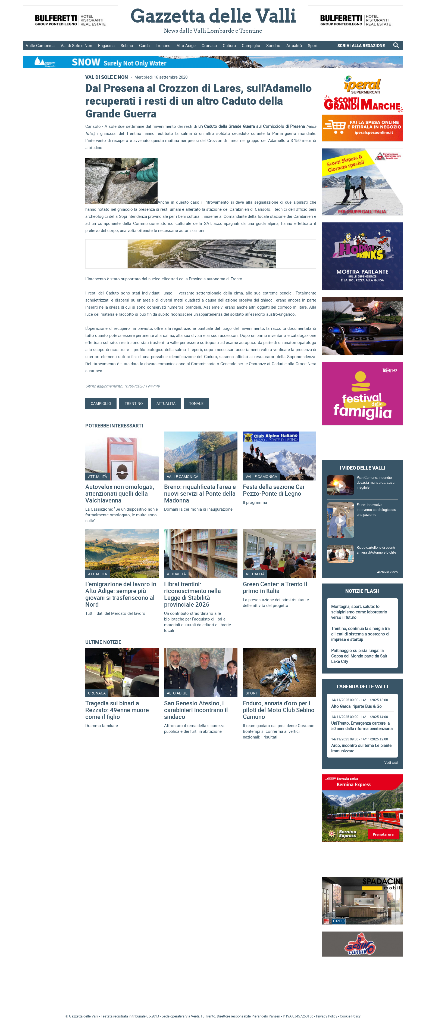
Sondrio (273, 45)
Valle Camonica (40, 45)
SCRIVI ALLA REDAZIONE (361, 45)
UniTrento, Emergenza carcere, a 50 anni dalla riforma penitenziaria (362, 725)
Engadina (106, 45)
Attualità (294, 45)
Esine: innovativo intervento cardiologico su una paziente (376, 509)
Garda (144, 45)
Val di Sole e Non (76, 45)
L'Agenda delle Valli (362, 686)
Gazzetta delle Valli (362, 966)
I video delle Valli (362, 467)
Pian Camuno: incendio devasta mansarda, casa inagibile (375, 482)
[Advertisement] (362, 443)
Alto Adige (186, 45)
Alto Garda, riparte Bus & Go (356, 706)
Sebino (127, 45)
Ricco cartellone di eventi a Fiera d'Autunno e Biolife (376, 550)
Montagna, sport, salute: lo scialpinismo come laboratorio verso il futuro (359, 612)
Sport (313, 45)
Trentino (163, 45)
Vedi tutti (391, 762)
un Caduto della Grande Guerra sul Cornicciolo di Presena (251, 126)
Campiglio (251, 45)
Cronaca (209, 45)
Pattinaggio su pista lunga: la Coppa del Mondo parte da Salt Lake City (359, 656)
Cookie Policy (350, 1016)
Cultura (229, 45)
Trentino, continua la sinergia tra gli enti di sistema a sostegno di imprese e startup (360, 634)
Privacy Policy (326, 1016)
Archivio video (387, 572)
